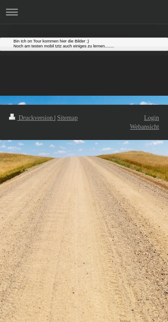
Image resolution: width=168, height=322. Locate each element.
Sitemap (67, 117)
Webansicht (144, 126)
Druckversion (31, 117)
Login (151, 117)
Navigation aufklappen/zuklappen (84, 11)
